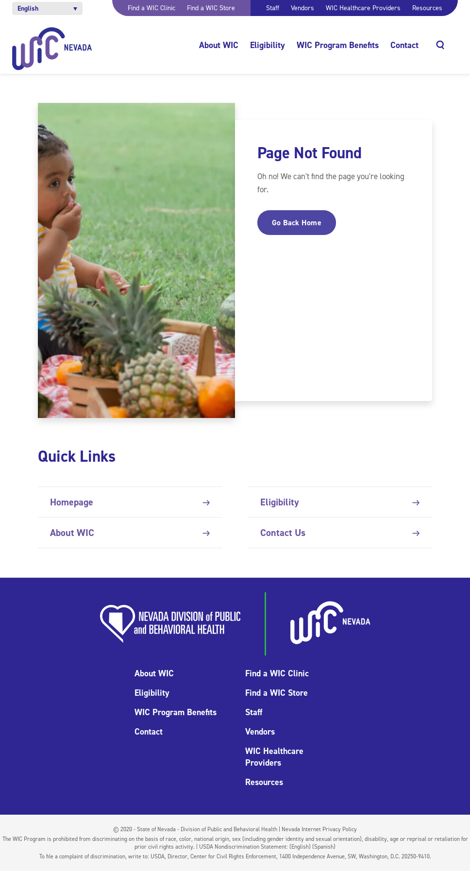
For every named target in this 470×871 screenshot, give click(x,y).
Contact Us (340, 532)
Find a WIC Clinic (151, 8)
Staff (272, 8)
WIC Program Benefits (338, 45)
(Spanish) (324, 847)
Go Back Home (296, 223)
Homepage (130, 502)
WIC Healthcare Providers (363, 8)
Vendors (302, 8)
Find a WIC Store (211, 8)
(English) (300, 847)
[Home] (52, 49)
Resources (427, 8)
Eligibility (267, 45)
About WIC (218, 45)
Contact (404, 45)
